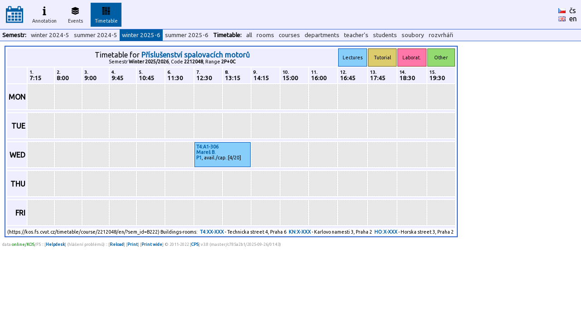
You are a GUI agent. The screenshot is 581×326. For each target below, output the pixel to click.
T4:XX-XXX (212, 232)
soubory (413, 35)
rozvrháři (441, 35)
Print (132, 244)
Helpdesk (55, 244)
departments (322, 35)
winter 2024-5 (50, 35)
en (573, 18)
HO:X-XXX (385, 232)
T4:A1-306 (207, 146)
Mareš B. (206, 152)
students (385, 35)
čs (572, 10)
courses (289, 35)
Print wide (151, 244)
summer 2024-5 (95, 35)
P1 (199, 157)
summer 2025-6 (186, 35)
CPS (195, 244)
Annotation (44, 14)
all (249, 35)
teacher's (356, 35)
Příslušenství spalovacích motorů (195, 55)
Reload (117, 244)
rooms (265, 35)
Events (75, 14)
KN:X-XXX (300, 232)
